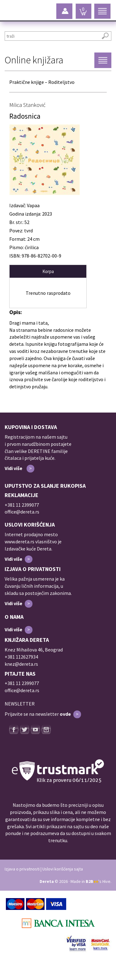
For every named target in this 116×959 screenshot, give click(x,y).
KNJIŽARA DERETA (27, 640)
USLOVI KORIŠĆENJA (30, 524)
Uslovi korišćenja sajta (62, 869)
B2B (92, 881)
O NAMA (14, 617)
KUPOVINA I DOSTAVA (31, 427)
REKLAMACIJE (21, 495)
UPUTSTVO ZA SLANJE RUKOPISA (45, 485)
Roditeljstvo (61, 82)
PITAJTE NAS (20, 674)
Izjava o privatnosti (22, 869)
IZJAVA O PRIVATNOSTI (33, 569)
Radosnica (25, 116)
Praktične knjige (26, 82)
